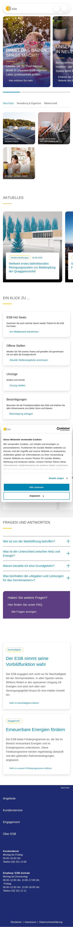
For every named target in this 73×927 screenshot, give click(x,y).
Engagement (12, 822)
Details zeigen (56, 478)
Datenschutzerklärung (50, 922)
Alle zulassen (36, 487)
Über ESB (10, 833)
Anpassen (36, 496)
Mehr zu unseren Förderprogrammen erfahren (30, 768)
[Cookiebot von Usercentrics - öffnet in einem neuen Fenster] (57, 429)
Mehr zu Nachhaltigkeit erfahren (24, 703)
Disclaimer (16, 922)
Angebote (10, 798)
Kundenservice (13, 810)
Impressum (30, 922)
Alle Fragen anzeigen (23, 611)
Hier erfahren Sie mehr (21, 80)
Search (56, 8)
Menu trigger (64, 8)
